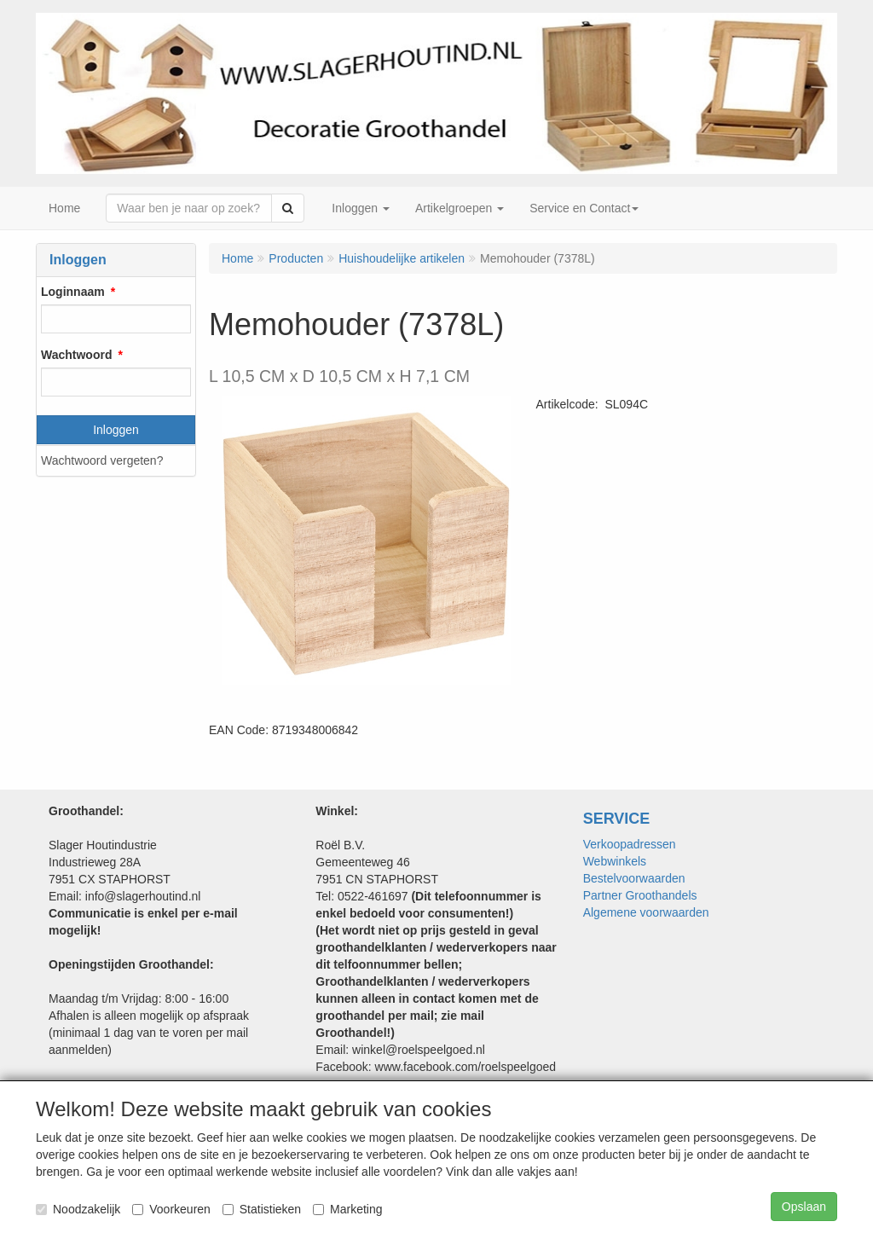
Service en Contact (584, 208)
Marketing (347, 1209)
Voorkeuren (171, 1209)
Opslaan (804, 1206)
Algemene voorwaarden (646, 912)
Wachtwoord (76, 355)
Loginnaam (73, 291)
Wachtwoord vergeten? (102, 460)
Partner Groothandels (640, 895)
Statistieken (262, 1209)
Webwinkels (614, 861)
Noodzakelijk (78, 1209)
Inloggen (116, 430)
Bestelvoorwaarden (634, 878)
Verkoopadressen (629, 844)
